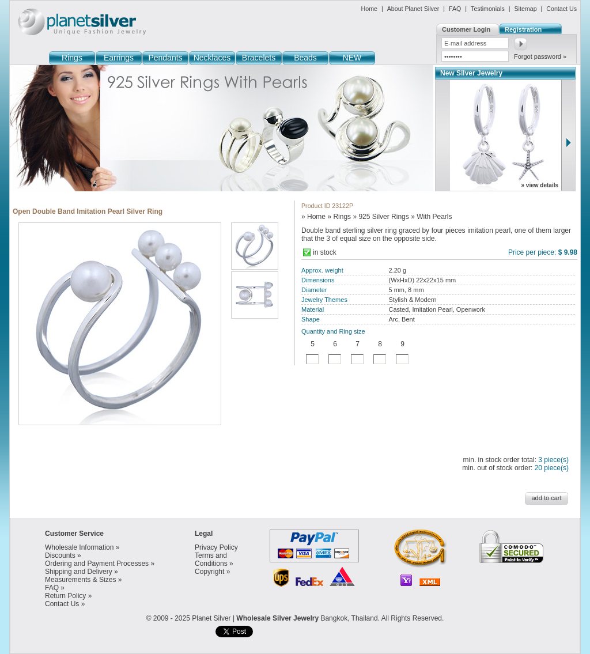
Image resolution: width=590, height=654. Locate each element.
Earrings (119, 57)
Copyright (209, 572)
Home (369, 8)
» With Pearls (431, 217)
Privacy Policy (216, 547)
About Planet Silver (413, 8)
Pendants (165, 57)
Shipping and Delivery (78, 572)
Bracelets (258, 57)
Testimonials (488, 8)
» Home (313, 217)
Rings (72, 57)
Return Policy (65, 596)
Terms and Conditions (211, 559)
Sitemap (525, 8)
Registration (523, 29)
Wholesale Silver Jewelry (277, 618)
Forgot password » (540, 56)
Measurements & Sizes (80, 580)
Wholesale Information (79, 547)
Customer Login (466, 29)
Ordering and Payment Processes (97, 564)
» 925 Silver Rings (381, 217)
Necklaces (212, 57)
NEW (352, 57)
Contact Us (561, 8)
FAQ (455, 8)
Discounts (60, 555)
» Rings (339, 217)
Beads (305, 57)
